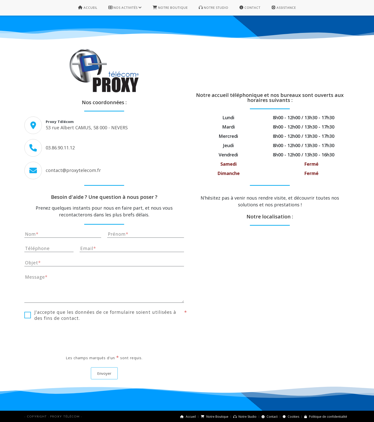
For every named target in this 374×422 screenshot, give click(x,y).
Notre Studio (245, 416)
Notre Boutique (214, 416)
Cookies (291, 416)
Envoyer (104, 373)
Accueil (188, 416)
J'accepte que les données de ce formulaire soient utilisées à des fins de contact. (105, 315)
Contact (270, 416)
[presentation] (104, 337)
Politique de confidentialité (325, 416)
